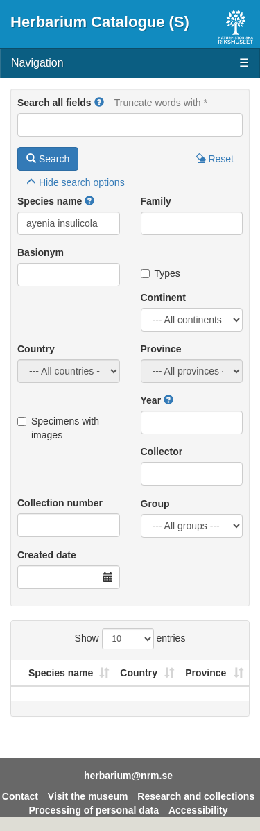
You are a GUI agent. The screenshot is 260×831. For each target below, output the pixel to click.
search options (75, 182)
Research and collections (195, 796)
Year (151, 400)
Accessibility (198, 810)
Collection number (60, 502)
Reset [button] (215, 158)
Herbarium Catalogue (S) (99, 22)
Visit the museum (88, 796)
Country (36, 348)
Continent (163, 297)
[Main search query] (130, 125)
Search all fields (54, 102)
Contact (20, 796)
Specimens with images (58, 428)
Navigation (130, 63)
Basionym (40, 252)
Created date (46, 554)
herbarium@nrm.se (128, 775)
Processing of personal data (94, 810)
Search (47, 158)
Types (160, 273)
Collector (162, 451)
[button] (99, 102)
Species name (49, 201)
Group (155, 503)
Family (156, 201)
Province (161, 348)
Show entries (130, 638)
